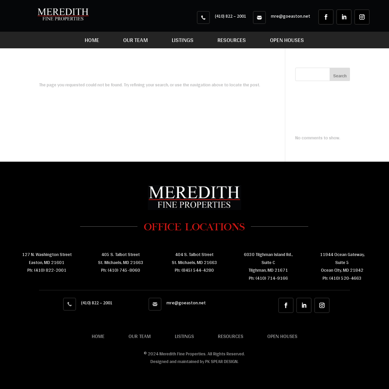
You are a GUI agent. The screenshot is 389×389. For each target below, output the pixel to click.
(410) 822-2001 (50, 270)
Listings (182, 41)
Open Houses (287, 41)
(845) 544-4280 (197, 270)
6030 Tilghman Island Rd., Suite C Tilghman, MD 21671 (268, 262)
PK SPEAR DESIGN (221, 361)
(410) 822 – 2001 (230, 16)
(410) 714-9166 (272, 278)
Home (92, 41)
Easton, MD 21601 (46, 262)
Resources (232, 41)
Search (340, 75)
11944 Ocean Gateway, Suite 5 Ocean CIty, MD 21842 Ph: (342, 266)
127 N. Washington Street (47, 254)
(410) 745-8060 (123, 270)
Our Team (135, 41)
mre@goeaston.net (290, 16)
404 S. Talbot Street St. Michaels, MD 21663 (194, 258)
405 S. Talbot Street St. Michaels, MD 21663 (120, 258)
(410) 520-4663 (345, 278)
